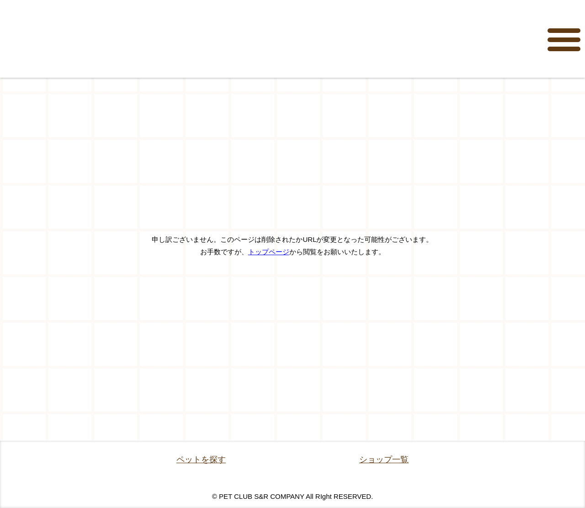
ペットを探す (201, 459)
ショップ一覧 (384, 459)
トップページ (268, 252)
